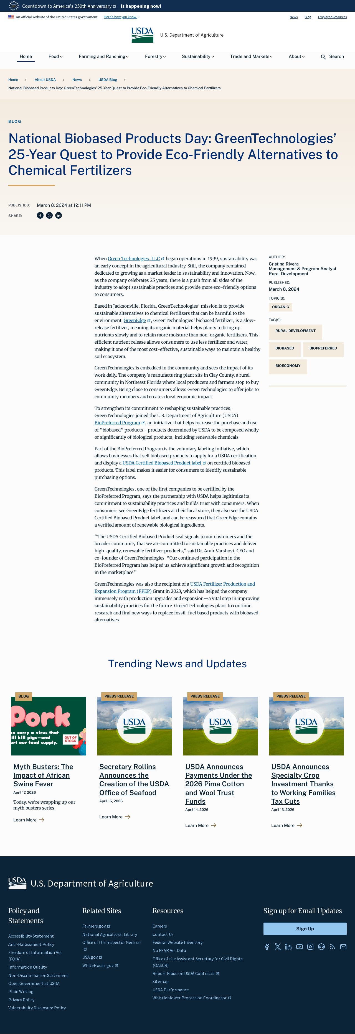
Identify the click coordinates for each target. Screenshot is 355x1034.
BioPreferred (323, 348)
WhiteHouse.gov (100, 965)
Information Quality (27, 967)
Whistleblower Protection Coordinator (192, 997)
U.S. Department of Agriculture (192, 35)
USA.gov (92, 957)
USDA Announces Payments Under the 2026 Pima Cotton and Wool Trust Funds (218, 783)
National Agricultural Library (109, 934)
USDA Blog (107, 80)
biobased (284, 348)
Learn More (25, 820)
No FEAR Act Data (169, 950)
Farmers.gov (96, 926)
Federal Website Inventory (177, 942)
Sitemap (161, 981)
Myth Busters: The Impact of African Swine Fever (43, 775)
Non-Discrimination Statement (38, 975)
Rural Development (295, 331)
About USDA (45, 80)
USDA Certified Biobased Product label (164, 463)
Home (13, 80)
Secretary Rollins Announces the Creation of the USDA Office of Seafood (134, 779)
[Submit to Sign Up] (305, 929)
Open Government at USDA (34, 983)
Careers (160, 926)
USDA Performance (171, 989)
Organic (280, 307)
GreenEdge (137, 320)
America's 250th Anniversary (84, 6)
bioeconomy (288, 366)
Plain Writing (21, 991)
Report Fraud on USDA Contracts (186, 973)
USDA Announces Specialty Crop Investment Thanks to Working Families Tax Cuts (303, 783)
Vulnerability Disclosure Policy (37, 1007)
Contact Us (163, 934)
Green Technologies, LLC (136, 258)
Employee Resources (332, 17)
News (294, 17)
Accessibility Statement (31, 936)
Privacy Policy (21, 999)
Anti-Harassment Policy (31, 944)
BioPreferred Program (120, 422)
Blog (308, 17)
